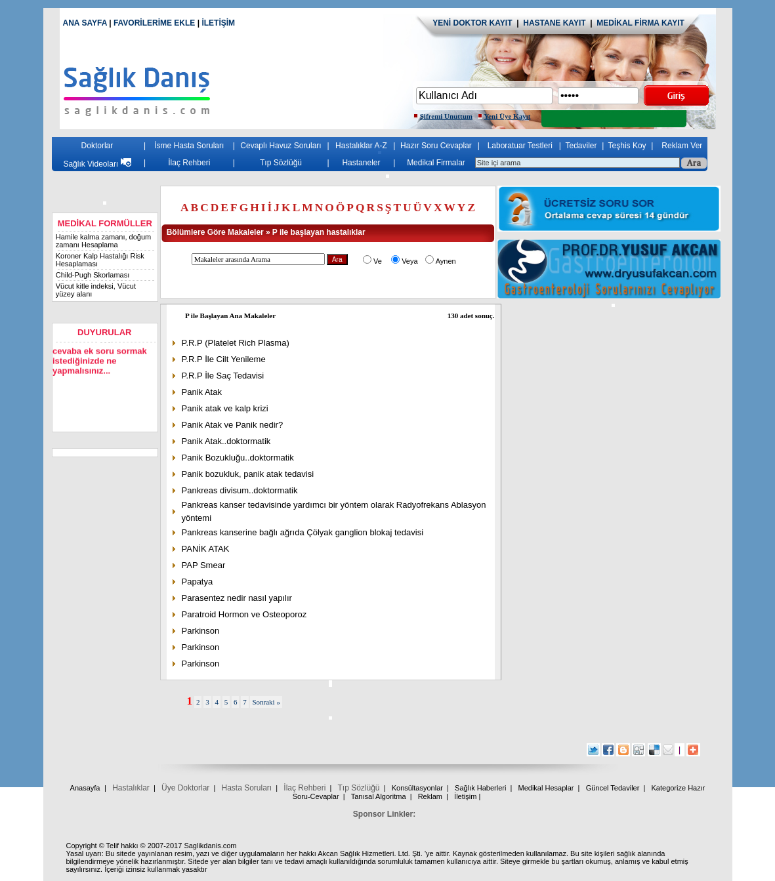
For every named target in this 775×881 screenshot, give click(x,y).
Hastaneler (362, 162)
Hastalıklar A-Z (362, 145)
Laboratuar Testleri (521, 145)
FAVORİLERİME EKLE (156, 23)
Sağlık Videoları (98, 164)
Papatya (199, 581)
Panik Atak (203, 392)
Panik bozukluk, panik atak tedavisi (249, 474)
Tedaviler (582, 145)
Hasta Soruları (246, 787)
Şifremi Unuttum (446, 116)
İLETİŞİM (218, 23)
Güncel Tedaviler (613, 788)
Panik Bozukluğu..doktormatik (240, 457)
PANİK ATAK (207, 549)
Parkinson (202, 631)
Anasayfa (85, 788)
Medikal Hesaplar (546, 788)
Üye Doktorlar (185, 787)
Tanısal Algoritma (378, 796)
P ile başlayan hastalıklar (320, 232)
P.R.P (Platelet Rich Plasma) (237, 343)
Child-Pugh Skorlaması (94, 275)
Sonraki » (267, 702)
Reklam (430, 796)
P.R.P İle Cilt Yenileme (225, 359)
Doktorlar (99, 145)
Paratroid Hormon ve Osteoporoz (245, 614)
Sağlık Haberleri (480, 788)
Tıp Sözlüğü (282, 162)
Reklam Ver (683, 145)
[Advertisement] (614, 399)
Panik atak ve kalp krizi (226, 408)
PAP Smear (205, 565)
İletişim (465, 796)
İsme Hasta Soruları (190, 145)
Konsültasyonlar (417, 788)
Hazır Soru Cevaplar (437, 145)
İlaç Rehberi (190, 162)
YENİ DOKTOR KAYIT (472, 23)
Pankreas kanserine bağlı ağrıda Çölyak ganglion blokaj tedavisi (304, 532)
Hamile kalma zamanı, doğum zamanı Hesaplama (105, 241)
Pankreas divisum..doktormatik (241, 490)
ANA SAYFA (85, 23)
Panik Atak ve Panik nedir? (234, 425)
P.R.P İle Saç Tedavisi (224, 375)
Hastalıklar (131, 787)
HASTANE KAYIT (556, 23)
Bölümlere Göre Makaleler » (220, 232)
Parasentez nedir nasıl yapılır (238, 598)
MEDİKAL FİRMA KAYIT (640, 23)
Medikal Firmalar (437, 162)
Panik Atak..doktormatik (227, 441)
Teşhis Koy (629, 145)
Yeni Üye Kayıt (507, 116)
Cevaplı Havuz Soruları (281, 145)
